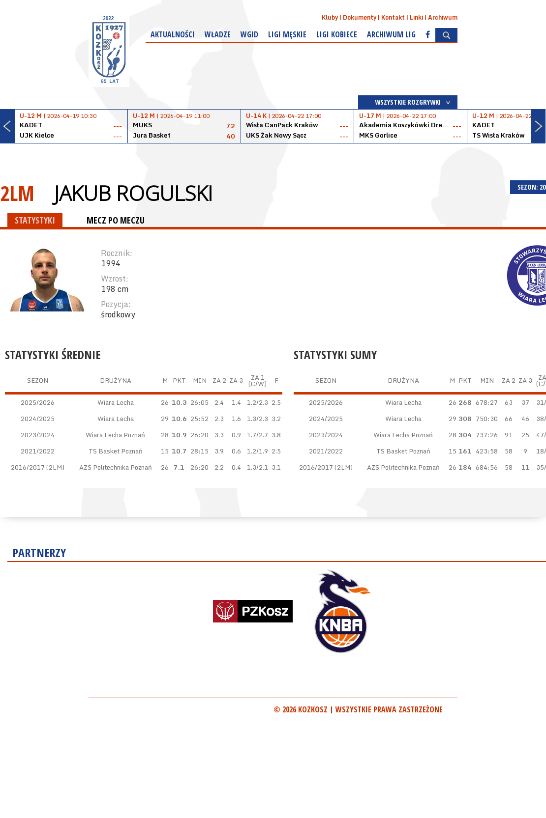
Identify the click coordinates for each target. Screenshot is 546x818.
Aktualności (173, 34)
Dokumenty (359, 17)
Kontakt (393, 17)
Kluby (330, 17)
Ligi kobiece (336, 34)
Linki (416, 17)
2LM (17, 193)
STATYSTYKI (35, 220)
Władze (218, 34)
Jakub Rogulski (133, 193)
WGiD (249, 34)
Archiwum (442, 17)
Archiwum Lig (391, 34)
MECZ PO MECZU (116, 220)
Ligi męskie (287, 34)
